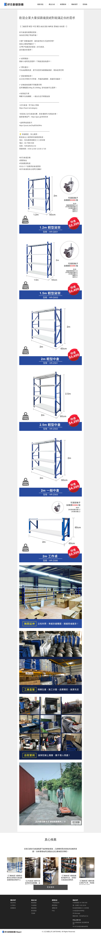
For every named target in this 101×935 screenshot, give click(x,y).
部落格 (85, 4)
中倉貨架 (34, 905)
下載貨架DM (55, 902)
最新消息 (40, 4)
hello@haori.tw (83, 916)
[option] (15, 869)
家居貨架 (34, 910)
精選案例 (63, 4)
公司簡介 (13, 905)
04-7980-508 (83, 902)
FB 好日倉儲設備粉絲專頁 (80, 926)
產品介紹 (52, 4)
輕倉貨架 (34, 902)
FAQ (53, 910)
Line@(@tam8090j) (78, 910)
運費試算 (54, 908)
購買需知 (54, 905)
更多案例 (50, 887)
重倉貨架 (34, 908)
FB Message (76, 913)
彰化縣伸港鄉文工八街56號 (81, 908)
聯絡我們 (74, 4)
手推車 (33, 913)
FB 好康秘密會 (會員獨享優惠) (81, 923)
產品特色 (13, 902)
